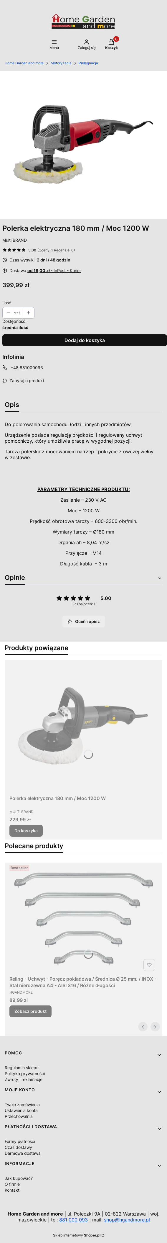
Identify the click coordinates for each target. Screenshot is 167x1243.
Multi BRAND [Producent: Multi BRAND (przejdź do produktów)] (14, 240)
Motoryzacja (61, 63)
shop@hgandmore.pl (127, 1220)
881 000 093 (73, 1220)
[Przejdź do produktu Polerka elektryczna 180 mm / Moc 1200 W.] (83, 726)
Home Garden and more (24, 63)
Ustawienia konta (21, 1110)
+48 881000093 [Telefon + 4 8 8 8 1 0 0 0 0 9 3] (27, 367)
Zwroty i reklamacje (23, 1079)
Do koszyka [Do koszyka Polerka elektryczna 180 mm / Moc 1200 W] (26, 830)
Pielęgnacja (88, 63)
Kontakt (12, 1190)
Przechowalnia (19, 1116)
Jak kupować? (19, 1178)
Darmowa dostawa (23, 1153)
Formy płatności (20, 1141)
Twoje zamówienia (22, 1104)
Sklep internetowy (76, 1235)
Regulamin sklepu (22, 1067)
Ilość (6, 302)
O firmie (12, 1184)
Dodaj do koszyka (85, 340)
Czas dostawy (18, 1147)
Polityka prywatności (25, 1073)
